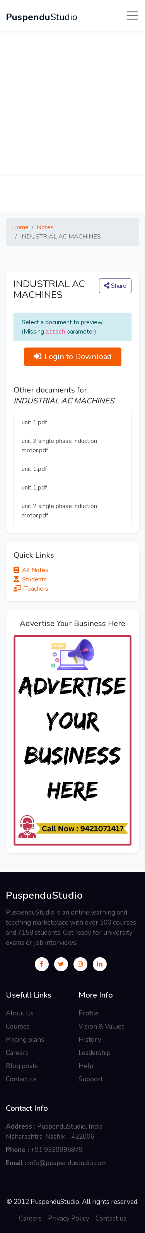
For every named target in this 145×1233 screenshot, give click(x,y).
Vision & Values (101, 1026)
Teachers (31, 589)
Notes (45, 227)
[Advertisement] (72, 102)
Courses (18, 1026)
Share (115, 286)
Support (90, 1079)
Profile (88, 1013)
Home (20, 227)
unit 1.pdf (34, 422)
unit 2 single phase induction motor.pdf (59, 446)
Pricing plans (25, 1039)
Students (30, 579)
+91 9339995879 (57, 1149)
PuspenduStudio (44, 896)
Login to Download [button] (73, 356)
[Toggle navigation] (132, 15)
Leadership (94, 1052)
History (89, 1039)
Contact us (21, 1079)
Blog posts (22, 1066)
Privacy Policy (68, 1218)
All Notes (31, 570)
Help (85, 1066)
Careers (17, 1052)
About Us (20, 1013)
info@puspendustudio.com (67, 1163)
